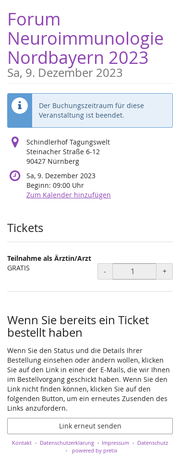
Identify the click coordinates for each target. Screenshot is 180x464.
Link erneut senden (90, 425)
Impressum (115, 442)
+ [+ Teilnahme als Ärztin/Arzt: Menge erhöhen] (165, 271)
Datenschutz (152, 442)
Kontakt (22, 442)
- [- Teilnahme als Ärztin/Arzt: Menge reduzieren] (105, 271)
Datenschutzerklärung (67, 442)
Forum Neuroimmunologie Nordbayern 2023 (90, 43)
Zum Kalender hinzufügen (68, 194)
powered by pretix (95, 450)
